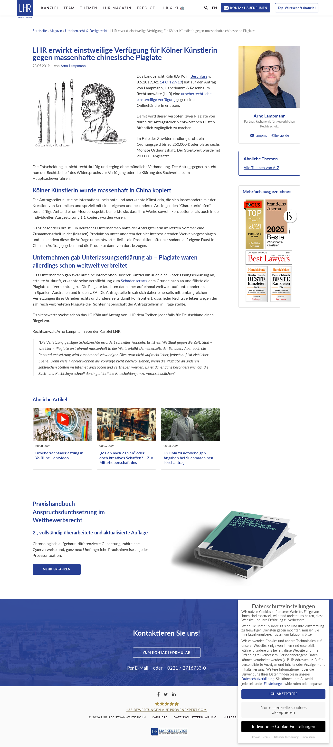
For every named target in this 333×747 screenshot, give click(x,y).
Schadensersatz (134, 280)
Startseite (40, 31)
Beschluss (198, 76)
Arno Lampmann (73, 66)
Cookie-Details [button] (261, 737)
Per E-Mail (137, 668)
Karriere (160, 717)
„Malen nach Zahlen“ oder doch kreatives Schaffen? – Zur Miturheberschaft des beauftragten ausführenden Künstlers (126, 462)
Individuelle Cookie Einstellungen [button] (283, 726)
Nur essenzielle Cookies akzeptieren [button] (283, 710)
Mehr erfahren (56, 569)
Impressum (232, 717)
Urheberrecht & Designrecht (86, 31)
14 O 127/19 (171, 82)
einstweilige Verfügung (156, 99)
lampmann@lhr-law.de (269, 135)
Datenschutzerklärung (195, 717)
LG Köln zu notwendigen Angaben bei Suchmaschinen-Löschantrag (189, 457)
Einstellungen (274, 684)
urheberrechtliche (196, 93)
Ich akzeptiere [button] (283, 694)
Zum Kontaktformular (166, 652)
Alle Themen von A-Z (261, 167)
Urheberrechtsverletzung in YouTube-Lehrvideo (59, 455)
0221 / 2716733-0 (186, 668)
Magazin (56, 31)
